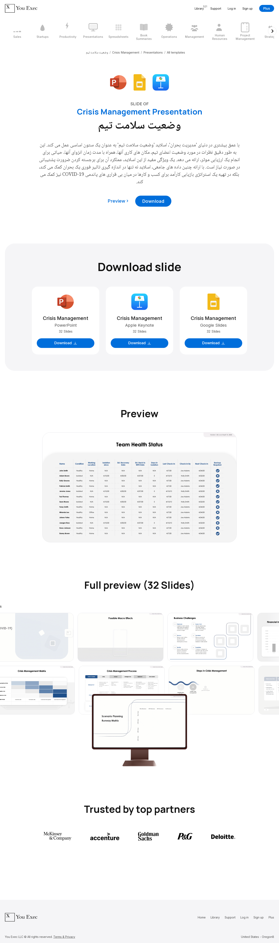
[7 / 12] (169, 31)
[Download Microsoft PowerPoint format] (118, 82)
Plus (266, 8)
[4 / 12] (93, 31)
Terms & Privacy (64, 937)
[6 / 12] (144, 31)
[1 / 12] (17, 31)
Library (215, 917)
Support (215, 8)
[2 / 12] (42, 31)
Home (202, 917)
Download (153, 201)
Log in (232, 8)
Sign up (247, 8)
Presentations (153, 52)
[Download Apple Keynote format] (160, 82)
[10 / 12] (245, 31)
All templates (176, 52)
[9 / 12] (220, 31)
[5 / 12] (118, 31)
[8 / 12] (194, 31)
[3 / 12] (68, 31)
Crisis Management (125, 52)
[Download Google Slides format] (139, 82)
